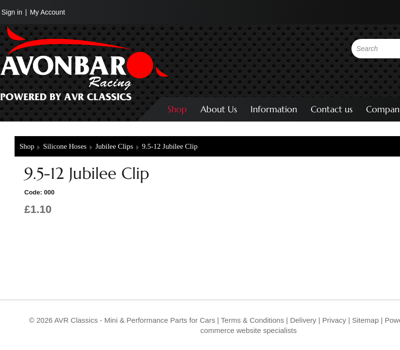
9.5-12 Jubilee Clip (170, 146)
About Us (218, 109)
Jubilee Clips (114, 146)
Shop (177, 109)
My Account (47, 12)
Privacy (333, 320)
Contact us (331, 109)
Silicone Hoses (65, 146)
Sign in (11, 12)
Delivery (303, 320)
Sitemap (366, 320)
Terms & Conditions (251, 320)
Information (273, 109)
